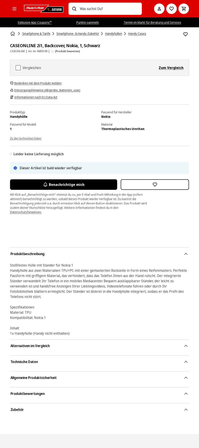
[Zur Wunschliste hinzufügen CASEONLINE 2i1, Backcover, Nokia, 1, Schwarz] (185, 34)
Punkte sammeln (87, 22)
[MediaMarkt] (43, 9)
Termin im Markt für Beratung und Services (152, 22)
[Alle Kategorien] (14, 8)
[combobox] (109, 9)
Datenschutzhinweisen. (26, 212)
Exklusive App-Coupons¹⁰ (34, 22)
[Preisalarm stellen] (171, 8)
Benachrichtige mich (63, 184)
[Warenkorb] (183, 8)
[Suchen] (74, 8)
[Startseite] (13, 33)
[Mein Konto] (159, 8)
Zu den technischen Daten (25, 138)
